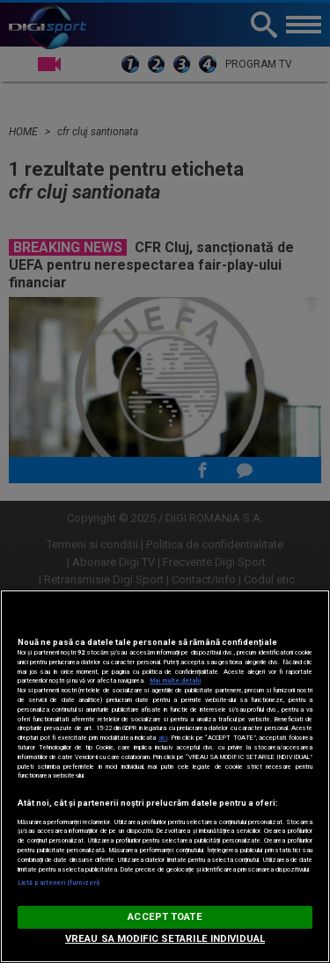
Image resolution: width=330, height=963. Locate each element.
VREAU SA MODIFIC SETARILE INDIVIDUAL (165, 939)
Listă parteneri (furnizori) (58, 883)
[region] (165, 776)
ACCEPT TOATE (165, 917)
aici (162, 738)
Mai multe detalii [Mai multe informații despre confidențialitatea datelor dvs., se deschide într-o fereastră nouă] (175, 680)
